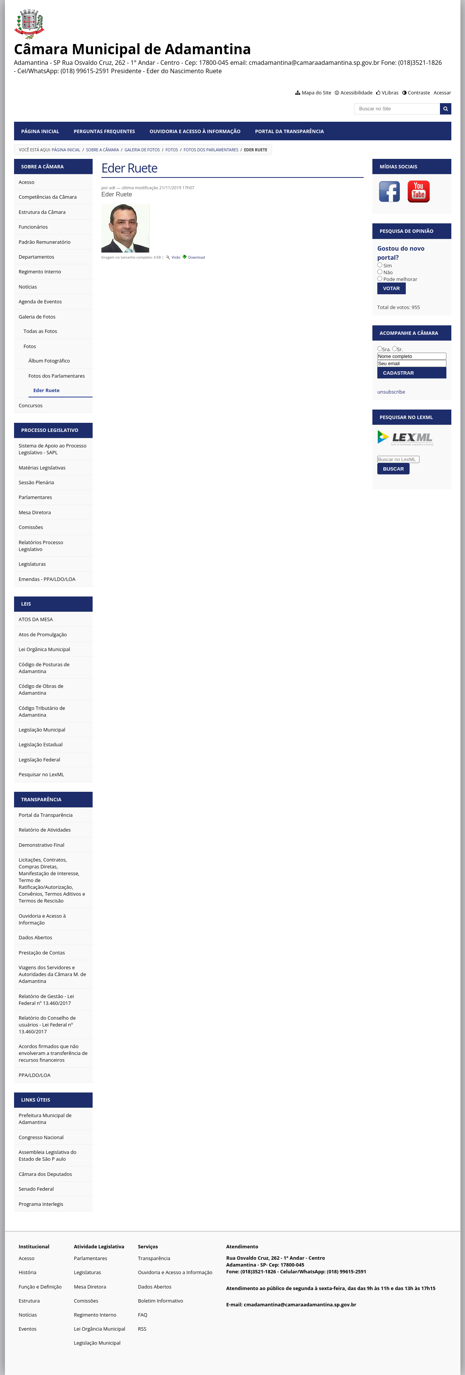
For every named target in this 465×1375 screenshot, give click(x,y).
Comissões (86, 1300)
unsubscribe (391, 391)
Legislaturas (87, 1272)
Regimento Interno (95, 1314)
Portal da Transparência (289, 131)
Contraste (419, 92)
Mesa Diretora (90, 1286)
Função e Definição (40, 1286)
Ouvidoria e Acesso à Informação (195, 131)
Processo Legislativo (50, 430)
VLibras (390, 92)
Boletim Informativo (160, 1300)
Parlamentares (90, 1258)
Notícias (28, 1314)
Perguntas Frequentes (104, 131)
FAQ (143, 1314)
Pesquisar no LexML (406, 417)
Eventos (27, 1328)
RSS (142, 1328)
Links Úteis (35, 1099)
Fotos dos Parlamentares (211, 149)
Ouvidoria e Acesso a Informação (175, 1272)
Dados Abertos (155, 1286)
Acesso (26, 1258)
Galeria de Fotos (142, 149)
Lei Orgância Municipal (99, 1328)
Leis (26, 603)
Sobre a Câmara (102, 149)
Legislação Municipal (97, 1342)
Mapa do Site (316, 92)
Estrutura (29, 1300)
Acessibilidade (356, 92)
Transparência (41, 799)
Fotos (172, 149)
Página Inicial (40, 131)
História (27, 1272)
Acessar (442, 92)
